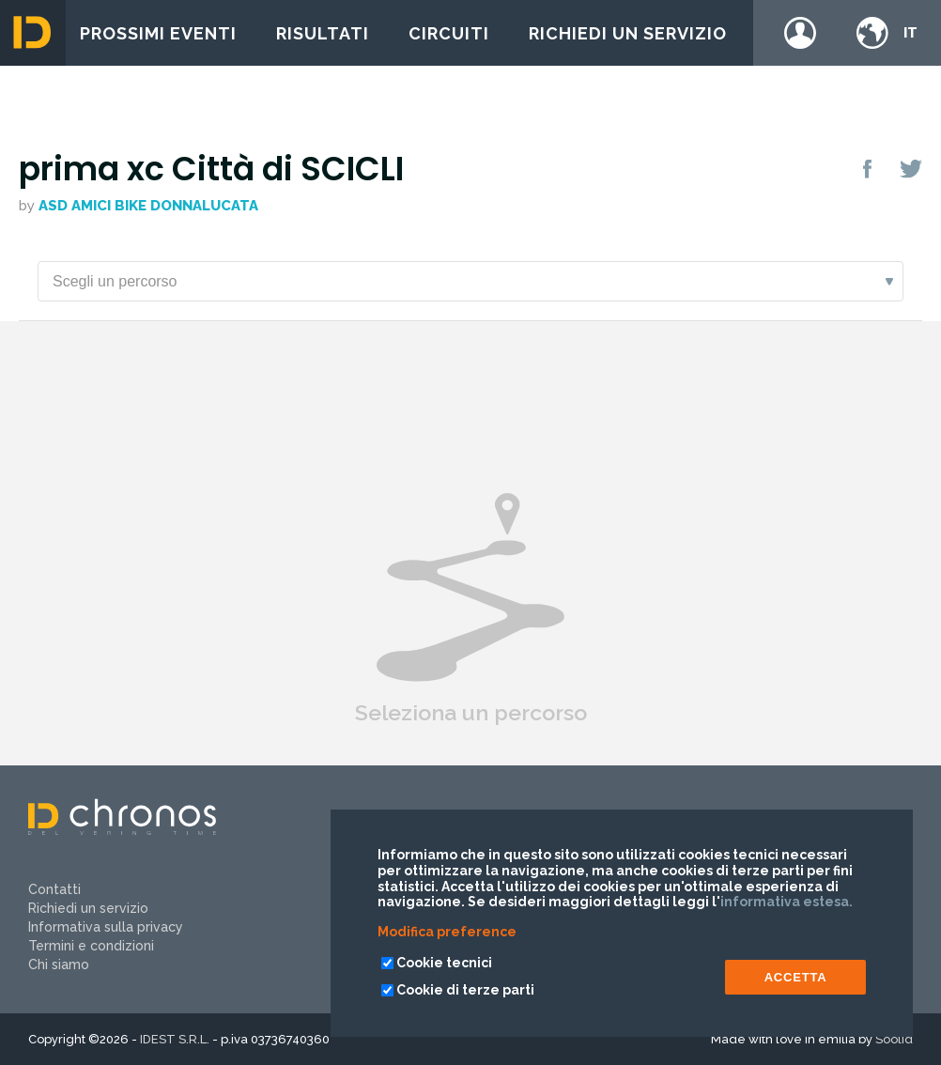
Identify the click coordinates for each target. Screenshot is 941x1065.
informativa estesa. (786, 901)
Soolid (894, 1039)
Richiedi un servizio (628, 33)
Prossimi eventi (158, 33)
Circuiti (449, 33)
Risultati (322, 33)
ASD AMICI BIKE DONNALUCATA (148, 205)
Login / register (800, 33)
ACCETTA (795, 977)
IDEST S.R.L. (174, 1039)
